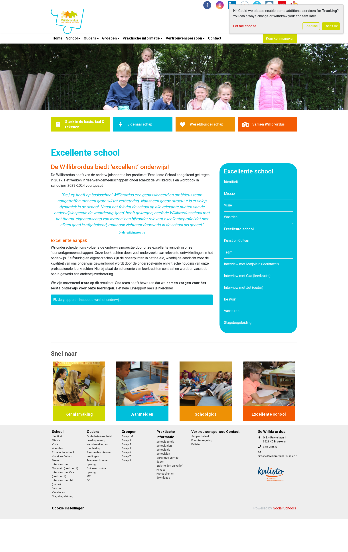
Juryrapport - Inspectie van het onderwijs (87, 300)
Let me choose (244, 26)
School (72, 38)
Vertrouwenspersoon (184, 38)
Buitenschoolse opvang (96, 470)
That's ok (331, 26)
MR (89, 476)
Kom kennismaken (280, 38)
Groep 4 (126, 444)
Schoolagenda (165, 441)
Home (58, 38)
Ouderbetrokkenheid (99, 436)
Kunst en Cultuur (236, 240)
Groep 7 (126, 456)
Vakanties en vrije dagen (167, 459)
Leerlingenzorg (96, 440)
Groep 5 (126, 448)
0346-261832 (270, 446)
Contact (214, 38)
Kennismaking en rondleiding (97, 446)
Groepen (110, 38)
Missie (229, 193)
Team (228, 252)
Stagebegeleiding (237, 322)
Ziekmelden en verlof (169, 465)
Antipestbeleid (200, 436)
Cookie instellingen (68, 508)
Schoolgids (163, 449)
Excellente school (239, 229)
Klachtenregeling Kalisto (201, 442)
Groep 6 (126, 452)
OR (89, 480)
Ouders (90, 38)
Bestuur (230, 299)
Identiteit (231, 182)
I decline (311, 26)
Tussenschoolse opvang (97, 462)
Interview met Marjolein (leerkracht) (251, 264)
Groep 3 (126, 440)
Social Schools (284, 508)
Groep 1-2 (127, 436)
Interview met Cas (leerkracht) (247, 276)
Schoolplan (163, 453)
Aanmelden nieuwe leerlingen (99, 454)
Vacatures (231, 311)
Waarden (230, 217)
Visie (228, 205)
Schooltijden (164, 445)
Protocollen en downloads (165, 475)
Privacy (160, 469)
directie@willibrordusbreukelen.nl (278, 456)
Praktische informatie (142, 38)
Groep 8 (126, 460)
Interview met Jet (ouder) (243, 287)
